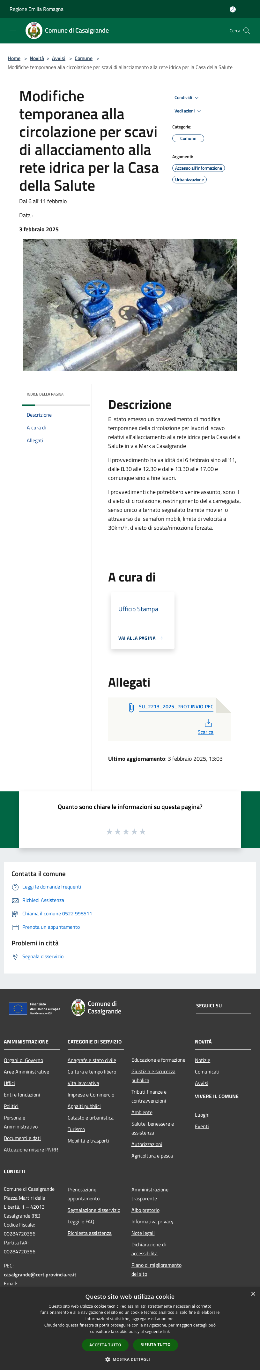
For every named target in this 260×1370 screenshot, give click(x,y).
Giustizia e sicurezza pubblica (153, 1075)
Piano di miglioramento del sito (156, 1269)
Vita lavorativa (83, 1083)
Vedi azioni (189, 111)
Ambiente (141, 1112)
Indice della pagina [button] (45, 394)
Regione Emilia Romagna (36, 9)
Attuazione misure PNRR (31, 1149)
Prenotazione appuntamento (84, 1194)
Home (14, 58)
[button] (130, 1359)
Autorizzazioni (146, 1144)
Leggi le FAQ (81, 1221)
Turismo (76, 1129)
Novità (37, 58)
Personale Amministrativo (21, 1122)
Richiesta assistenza (90, 1233)
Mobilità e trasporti (88, 1140)
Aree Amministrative (26, 1071)
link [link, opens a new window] (166, 1331)
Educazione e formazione (158, 1060)
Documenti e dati (22, 1138)
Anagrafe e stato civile (92, 1060)
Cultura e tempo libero (92, 1071)
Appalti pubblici (84, 1106)
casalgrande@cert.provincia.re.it (40, 1274)
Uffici (9, 1083)
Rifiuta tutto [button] (155, 1344)
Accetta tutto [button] (105, 1345)
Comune (84, 58)
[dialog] (130, 1328)
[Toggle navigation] (13, 30)
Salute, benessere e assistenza (152, 1128)
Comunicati (207, 1071)
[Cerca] (246, 31)
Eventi (202, 1126)
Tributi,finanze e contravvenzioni (149, 1096)
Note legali (143, 1233)
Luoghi (202, 1115)
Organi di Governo (23, 1060)
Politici (11, 1106)
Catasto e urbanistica (91, 1117)
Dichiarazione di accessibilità (148, 1249)
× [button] (252, 1294)
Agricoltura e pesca (152, 1155)
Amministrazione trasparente (149, 1194)
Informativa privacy (152, 1221)
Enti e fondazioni (22, 1094)
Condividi (188, 98)
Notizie (202, 1060)
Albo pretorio (145, 1210)
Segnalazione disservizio (94, 1210)
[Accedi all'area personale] (232, 9)
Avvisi (58, 58)
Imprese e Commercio (91, 1094)
